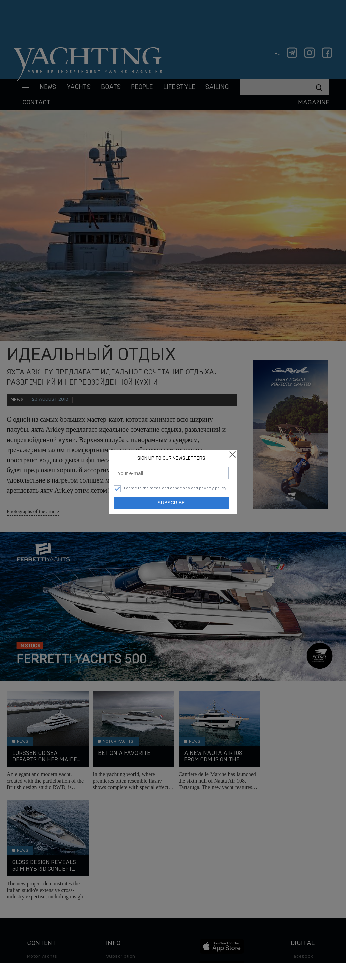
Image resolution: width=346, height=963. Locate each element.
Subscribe (171, 502)
